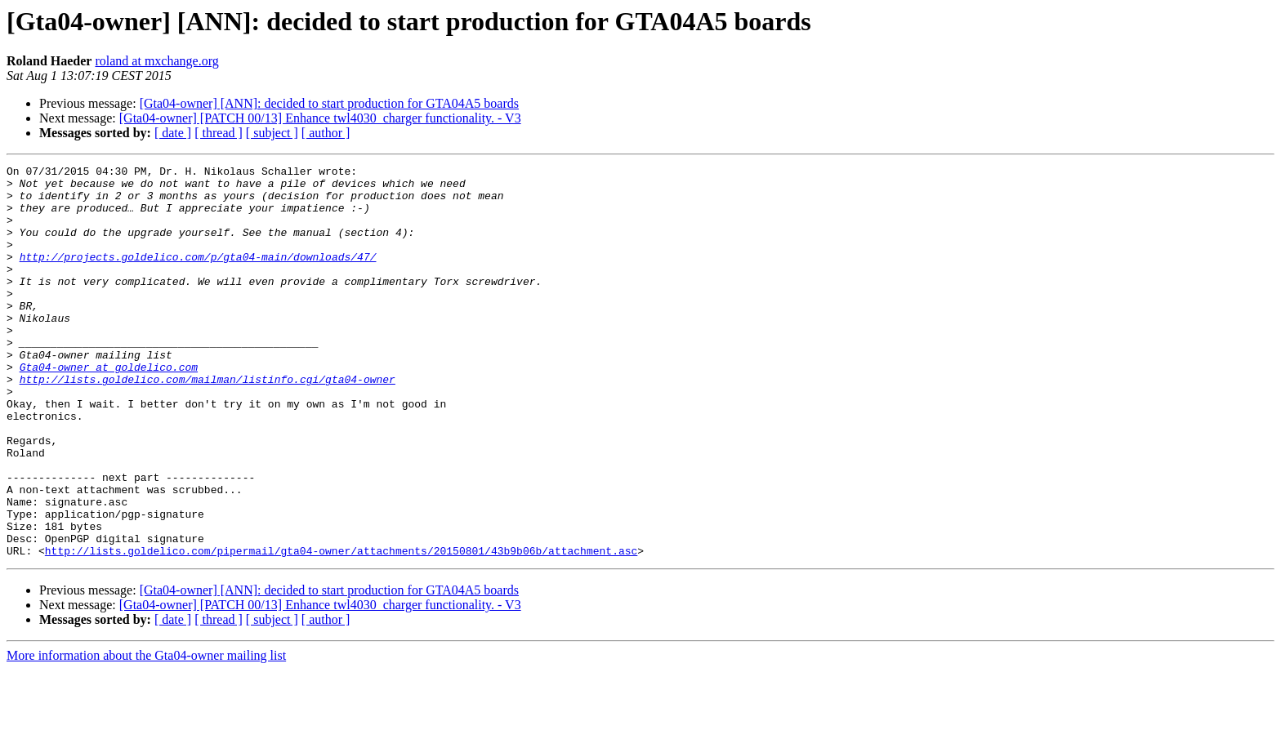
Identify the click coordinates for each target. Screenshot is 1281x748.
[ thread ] (218, 133)
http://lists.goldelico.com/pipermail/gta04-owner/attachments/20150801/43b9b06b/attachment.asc (341, 628)
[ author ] (325, 133)
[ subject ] (272, 133)
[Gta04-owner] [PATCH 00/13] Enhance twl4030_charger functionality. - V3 (320, 118)
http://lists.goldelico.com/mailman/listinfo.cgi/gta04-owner (207, 423)
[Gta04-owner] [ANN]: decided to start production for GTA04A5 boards (329, 103)
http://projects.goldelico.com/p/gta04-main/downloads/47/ (198, 276)
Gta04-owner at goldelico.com (109, 408)
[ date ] (172, 133)
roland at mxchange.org (156, 61)
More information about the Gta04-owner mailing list (146, 734)
